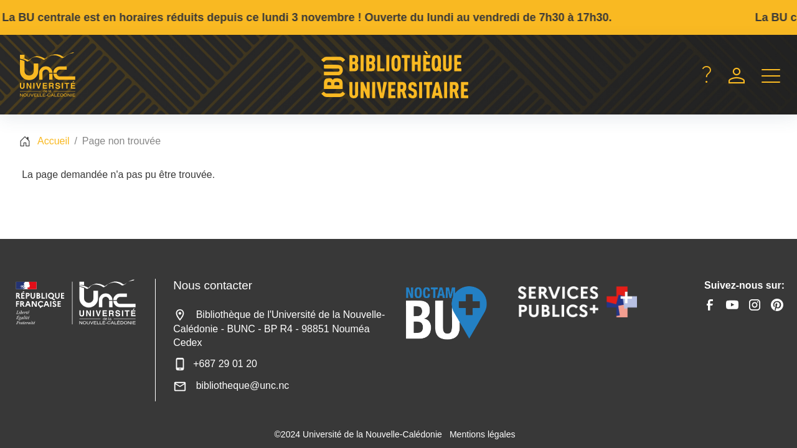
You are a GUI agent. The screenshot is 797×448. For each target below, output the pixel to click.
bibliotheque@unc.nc (231, 385)
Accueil (53, 141)
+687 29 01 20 (215, 363)
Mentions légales (483, 434)
